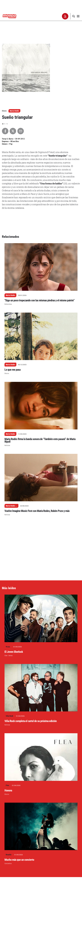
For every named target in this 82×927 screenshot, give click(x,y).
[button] (65, 16)
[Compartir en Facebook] (5, 131)
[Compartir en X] (13, 131)
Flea (7, 785)
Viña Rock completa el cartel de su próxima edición (31, 721)
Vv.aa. (8, 647)
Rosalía (8, 855)
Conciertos (8, 863)
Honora (8, 790)
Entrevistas (8, 304)
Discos (7, 373)
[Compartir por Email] (20, 131)
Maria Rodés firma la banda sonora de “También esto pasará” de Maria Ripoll (40, 440)
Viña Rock (9, 716)
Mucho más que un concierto (19, 859)
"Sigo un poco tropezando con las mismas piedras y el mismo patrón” (40, 300)
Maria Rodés (14, 111)
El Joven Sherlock (14, 651)
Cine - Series (9, 655)
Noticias (7, 445)
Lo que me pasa (12, 369)
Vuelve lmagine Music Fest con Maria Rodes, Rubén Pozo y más (37, 511)
